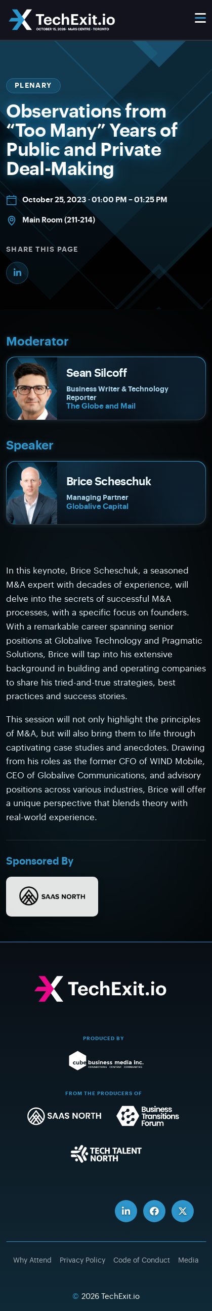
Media (188, 1260)
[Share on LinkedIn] (17, 273)
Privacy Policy (82, 1260)
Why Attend (32, 1260)
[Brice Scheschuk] (106, 493)
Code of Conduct (141, 1260)
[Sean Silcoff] (106, 388)
